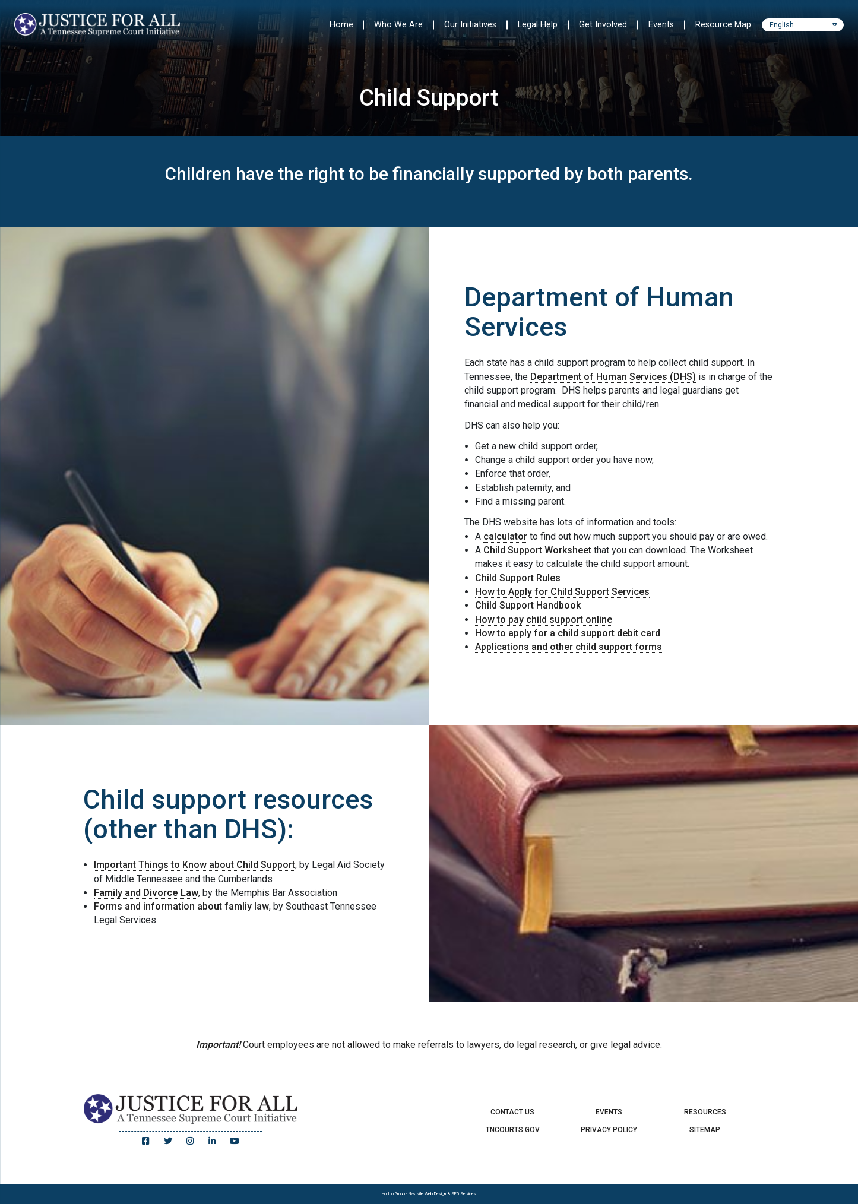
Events (661, 25)
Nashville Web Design (427, 1193)
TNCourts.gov (513, 1130)
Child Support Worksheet (537, 550)
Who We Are (398, 25)
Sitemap (704, 1130)
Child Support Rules (518, 578)
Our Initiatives (470, 25)
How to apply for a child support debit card (567, 633)
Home (341, 25)
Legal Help (538, 25)
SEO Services (463, 1193)
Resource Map (723, 25)
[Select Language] (803, 24)
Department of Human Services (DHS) (613, 376)
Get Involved (603, 25)
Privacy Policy (609, 1130)
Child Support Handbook (528, 605)
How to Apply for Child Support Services (562, 591)
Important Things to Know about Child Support (194, 864)
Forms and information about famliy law (181, 906)
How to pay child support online (543, 619)
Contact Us (512, 1112)
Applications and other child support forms (568, 646)
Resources (705, 1112)
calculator (505, 536)
